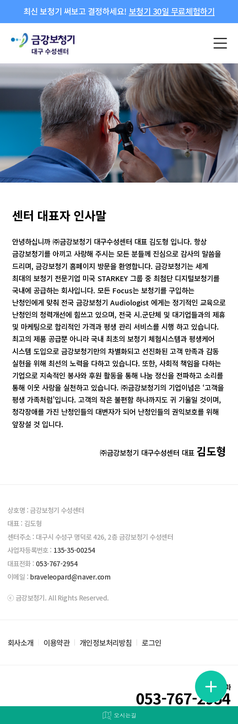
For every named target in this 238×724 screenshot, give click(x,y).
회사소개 (20, 642)
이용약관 (56, 642)
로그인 (151, 642)
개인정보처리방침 (106, 642)
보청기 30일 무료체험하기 (172, 11)
